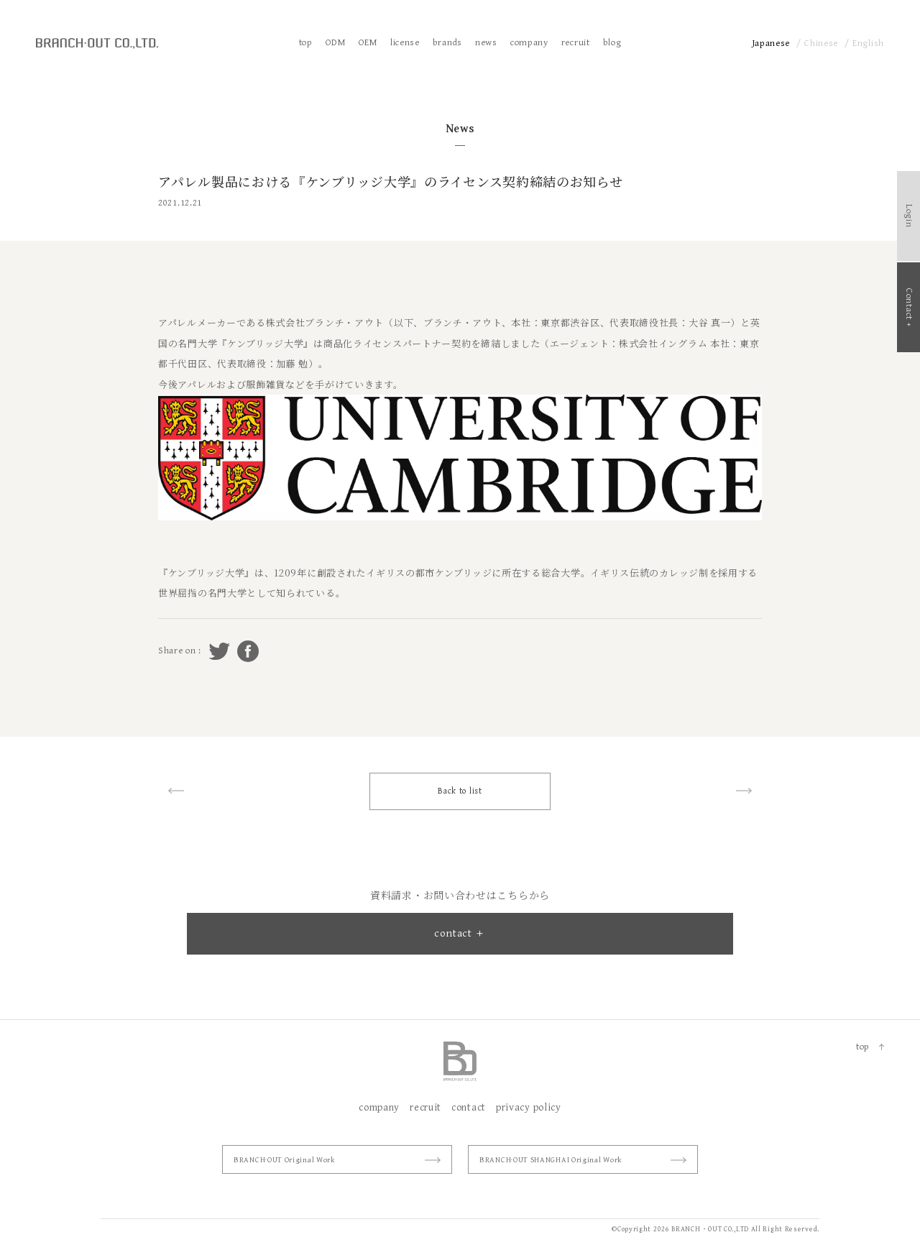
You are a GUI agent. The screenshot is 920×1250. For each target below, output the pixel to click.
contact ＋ (460, 933)
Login (908, 216)
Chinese (821, 43)
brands (447, 42)
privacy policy (528, 1107)
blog (612, 42)
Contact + (908, 307)
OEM (368, 42)
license (405, 42)
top (306, 42)
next (744, 791)
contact (468, 1107)
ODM (336, 42)
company (529, 42)
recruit (575, 42)
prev (176, 791)
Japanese (771, 43)
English (868, 43)
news (486, 42)
